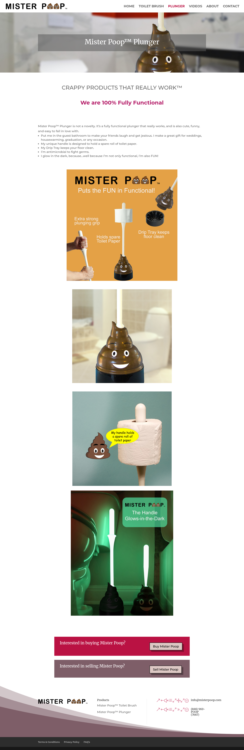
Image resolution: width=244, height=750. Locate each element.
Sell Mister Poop (165, 669)
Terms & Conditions (49, 742)
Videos (195, 6)
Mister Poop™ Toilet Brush (117, 705)
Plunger (176, 6)
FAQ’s (87, 742)
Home (129, 6)
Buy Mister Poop (166, 646)
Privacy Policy (72, 742)
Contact (231, 6)
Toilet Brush (151, 6)
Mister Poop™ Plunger (114, 712)
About (212, 6)
